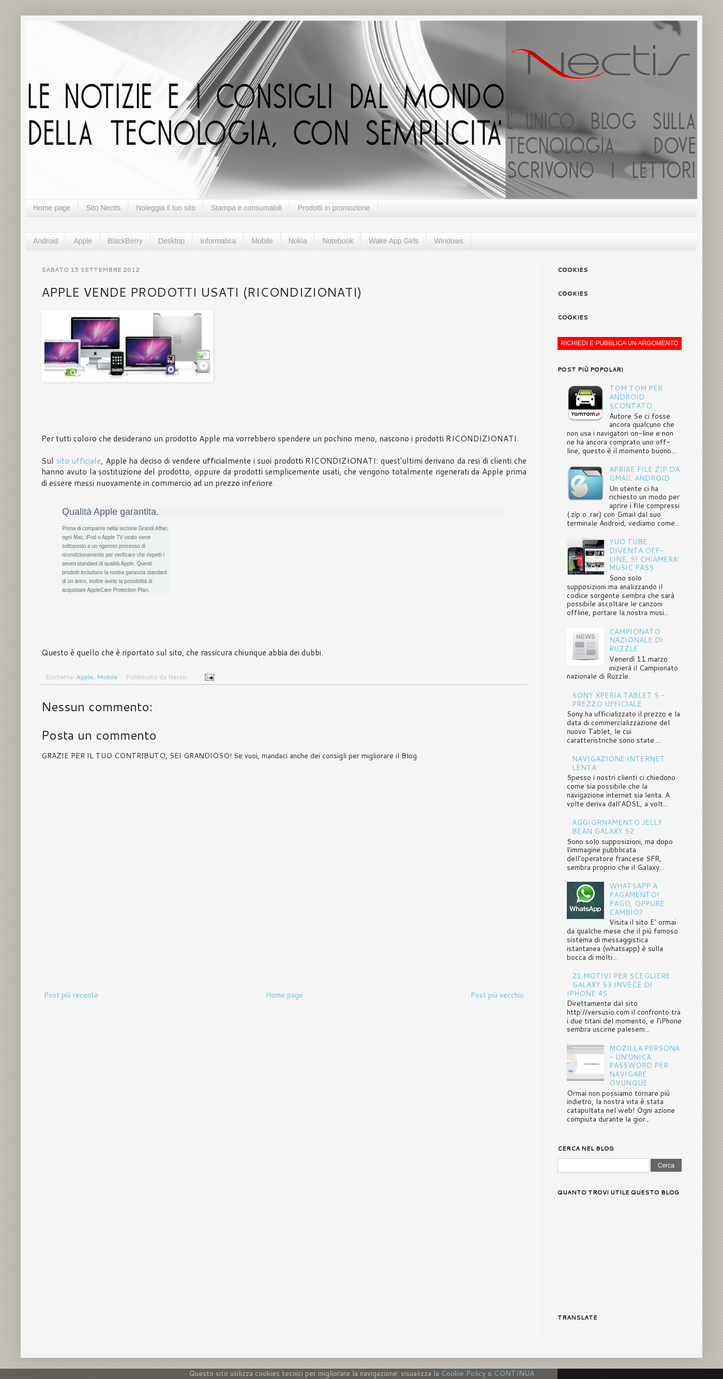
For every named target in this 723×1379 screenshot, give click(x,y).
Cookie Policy (463, 1373)
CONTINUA (514, 1373)
